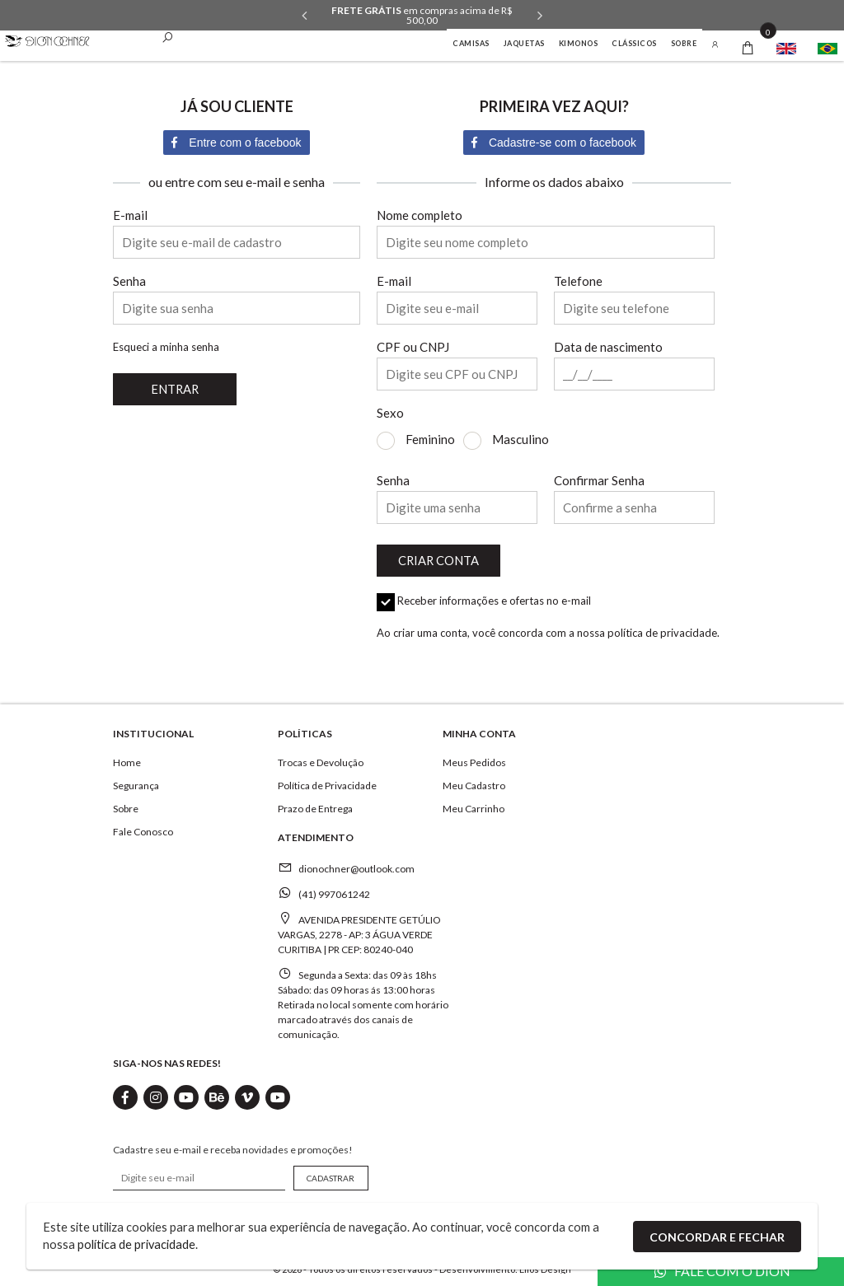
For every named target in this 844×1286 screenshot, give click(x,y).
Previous (304, 15)
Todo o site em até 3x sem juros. (422, 11)
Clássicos (634, 43)
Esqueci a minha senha (166, 346)
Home (127, 759)
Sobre (684, 43)
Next (540, 15)
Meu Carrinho (473, 805)
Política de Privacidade (327, 782)
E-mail (130, 215)
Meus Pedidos (474, 759)
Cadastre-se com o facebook (553, 142)
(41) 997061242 (334, 891)
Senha (129, 281)
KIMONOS (578, 43)
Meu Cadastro (474, 782)
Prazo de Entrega (315, 805)
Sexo (390, 413)
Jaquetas (524, 43)
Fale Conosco (143, 828)
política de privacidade (662, 629)
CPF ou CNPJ (413, 347)
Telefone (578, 281)
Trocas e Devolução (320, 759)
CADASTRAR (327, 1175)
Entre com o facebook (236, 142)
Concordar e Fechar (717, 1235)
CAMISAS (471, 43)
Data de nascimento (608, 347)
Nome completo (419, 215)
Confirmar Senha (599, 481)
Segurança (136, 782)
